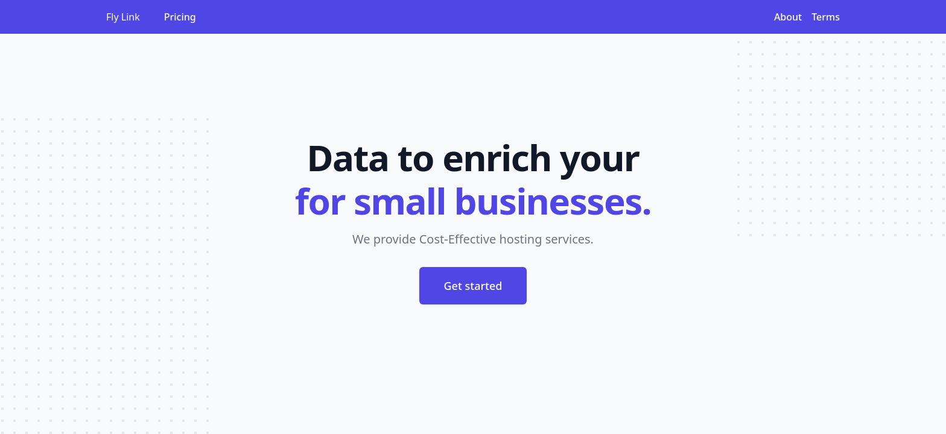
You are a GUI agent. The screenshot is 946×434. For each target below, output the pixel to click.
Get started (473, 285)
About (788, 17)
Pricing (180, 17)
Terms (825, 17)
